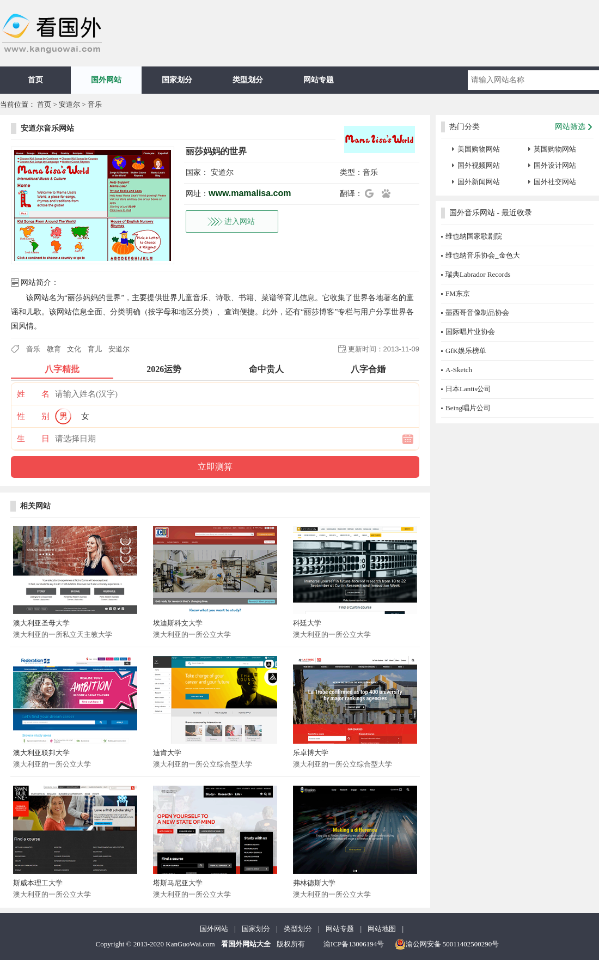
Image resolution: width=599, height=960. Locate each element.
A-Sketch (458, 370)
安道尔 (69, 104)
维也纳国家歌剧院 (473, 236)
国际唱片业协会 (470, 331)
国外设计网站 (555, 165)
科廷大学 (307, 623)
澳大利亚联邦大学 (41, 753)
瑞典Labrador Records (478, 274)
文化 (74, 349)
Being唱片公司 (468, 408)
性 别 (33, 416)
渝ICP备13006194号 (353, 944)
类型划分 (248, 80)
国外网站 (106, 80)
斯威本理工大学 (38, 883)
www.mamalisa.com (250, 193)
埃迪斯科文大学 (178, 623)
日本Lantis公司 (468, 389)
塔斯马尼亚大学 (178, 883)
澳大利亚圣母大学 (41, 623)
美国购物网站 (478, 149)
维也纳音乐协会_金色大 (482, 255)
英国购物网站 (555, 149)
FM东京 (457, 293)
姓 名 (33, 394)
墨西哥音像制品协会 (477, 312)
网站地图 (382, 929)
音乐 (95, 104)
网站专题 (318, 80)
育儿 (95, 349)
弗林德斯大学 (314, 883)
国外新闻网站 (478, 182)
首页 (35, 80)
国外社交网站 (555, 182)
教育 (54, 349)
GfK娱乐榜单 (465, 351)
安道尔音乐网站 (47, 128)
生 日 (33, 438)
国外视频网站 (478, 165)
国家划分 (177, 80)
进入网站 (239, 221)
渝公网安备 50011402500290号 (447, 944)
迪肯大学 (167, 753)
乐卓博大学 (310, 753)
